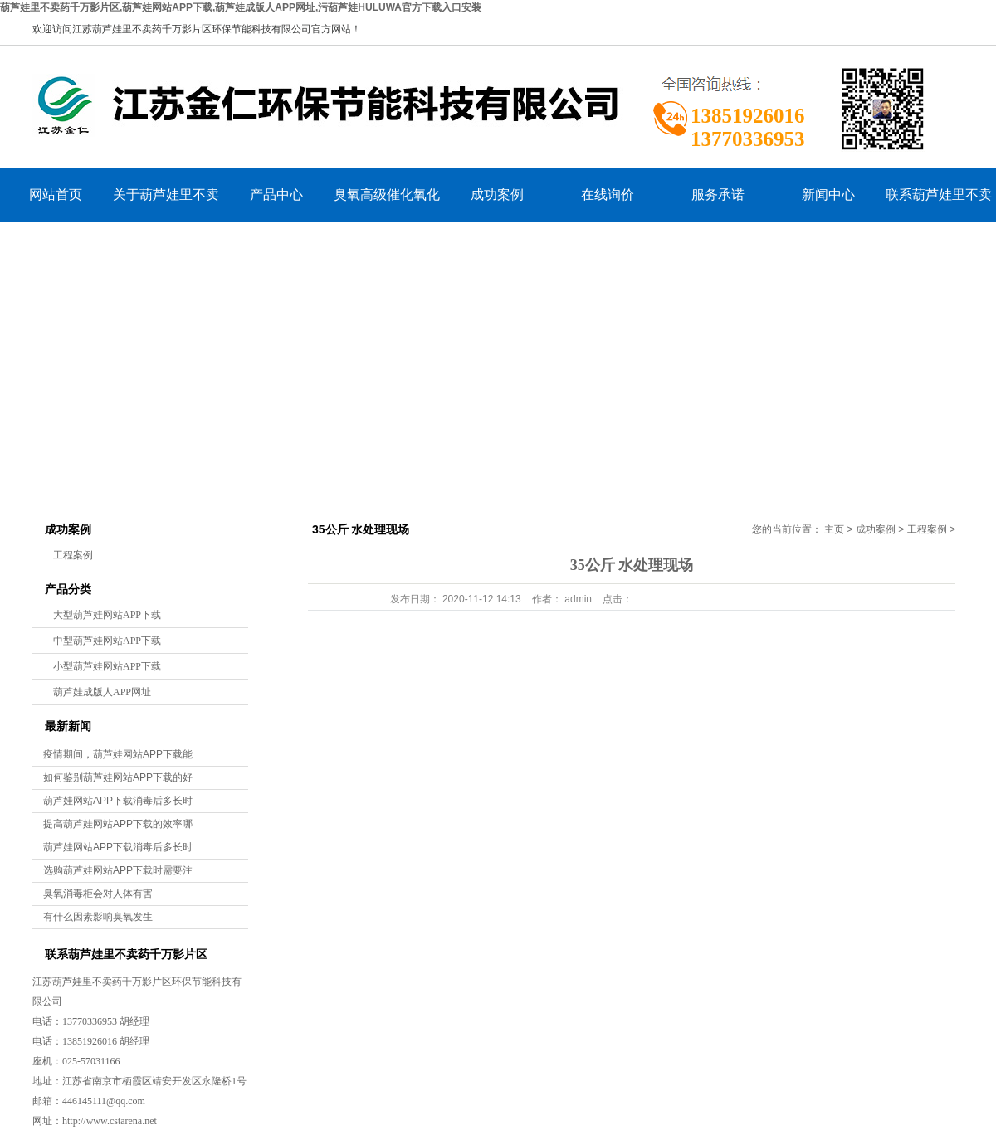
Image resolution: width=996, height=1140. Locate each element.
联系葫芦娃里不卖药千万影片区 (939, 205)
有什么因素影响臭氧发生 (98, 917)
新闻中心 (828, 195)
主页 (834, 529)
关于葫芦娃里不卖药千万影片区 (166, 205)
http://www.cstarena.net (109, 1121)
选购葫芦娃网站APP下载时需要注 (118, 870)
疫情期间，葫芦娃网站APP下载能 (118, 754)
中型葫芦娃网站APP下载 (107, 640)
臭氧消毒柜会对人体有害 (98, 893)
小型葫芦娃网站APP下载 (107, 666)
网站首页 (55, 195)
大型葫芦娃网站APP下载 (107, 615)
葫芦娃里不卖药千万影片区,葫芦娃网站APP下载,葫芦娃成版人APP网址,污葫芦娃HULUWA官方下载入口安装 (240, 7)
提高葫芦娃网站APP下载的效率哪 (118, 824)
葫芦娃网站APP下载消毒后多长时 (118, 800)
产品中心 (276, 195)
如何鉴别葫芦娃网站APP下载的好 (118, 777)
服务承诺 (718, 195)
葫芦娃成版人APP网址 (102, 692)
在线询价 (607, 195)
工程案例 (73, 555)
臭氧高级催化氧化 (387, 195)
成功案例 (497, 195)
